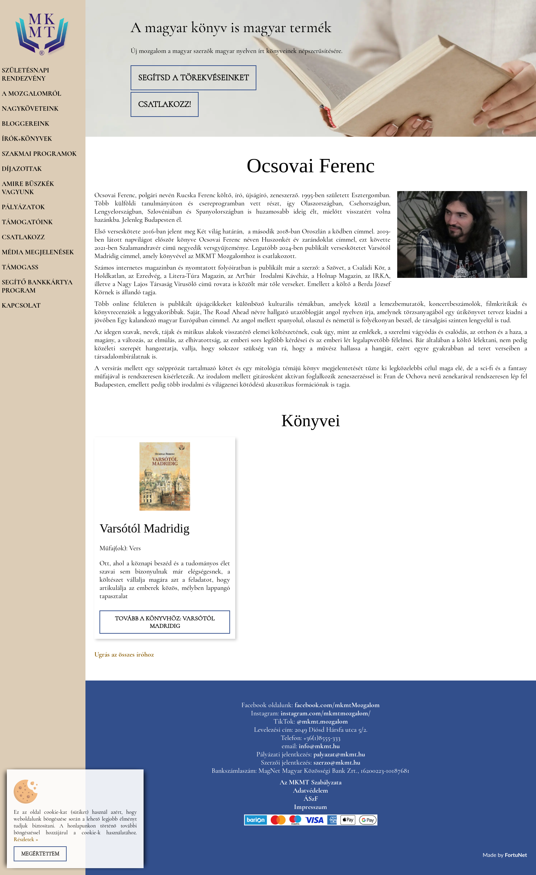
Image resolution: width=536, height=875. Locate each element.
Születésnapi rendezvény (25, 74)
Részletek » (26, 839)
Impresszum (310, 807)
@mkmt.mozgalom (322, 721)
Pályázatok (23, 207)
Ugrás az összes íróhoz (124, 654)
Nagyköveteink (30, 109)
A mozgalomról (31, 94)
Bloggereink (25, 124)
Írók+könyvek (27, 139)
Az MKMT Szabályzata (310, 782)
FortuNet (516, 854)
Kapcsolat (21, 305)
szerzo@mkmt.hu (336, 762)
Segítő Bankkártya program (37, 286)
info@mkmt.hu (319, 746)
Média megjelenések (38, 252)
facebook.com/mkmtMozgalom (337, 705)
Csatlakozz (23, 237)
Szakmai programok (39, 154)
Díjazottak (22, 169)
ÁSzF (311, 799)
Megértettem (40, 853)
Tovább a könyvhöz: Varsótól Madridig (165, 622)
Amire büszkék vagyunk (28, 188)
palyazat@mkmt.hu (339, 754)
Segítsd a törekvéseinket (193, 78)
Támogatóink (27, 222)
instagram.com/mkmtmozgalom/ (326, 713)
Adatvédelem (310, 790)
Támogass (20, 267)
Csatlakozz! (164, 104)
